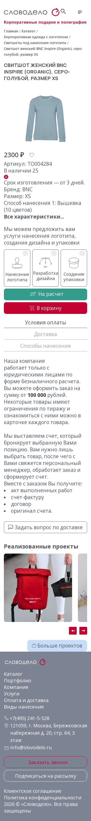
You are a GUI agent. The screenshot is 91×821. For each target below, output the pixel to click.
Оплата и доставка (26, 700)
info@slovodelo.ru (31, 747)
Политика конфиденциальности (42, 797)
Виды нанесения (24, 706)
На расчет (46, 294)
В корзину (45, 308)
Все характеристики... (34, 216)
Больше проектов (57, 645)
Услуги (11, 693)
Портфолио (17, 680)
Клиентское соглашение (32, 791)
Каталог (13, 674)
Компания (16, 687)
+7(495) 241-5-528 (27, 718)
